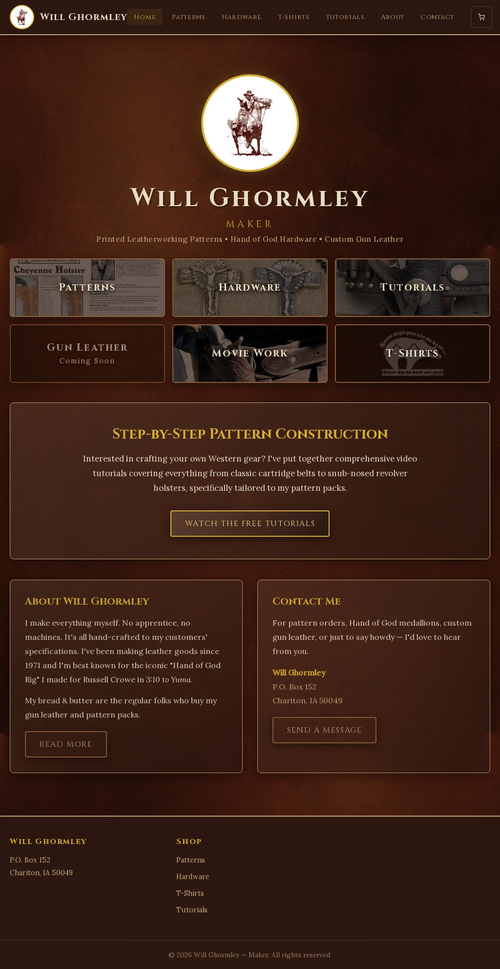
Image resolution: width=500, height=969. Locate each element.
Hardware (242, 17)
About (392, 17)
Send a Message (324, 738)
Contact (437, 17)
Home (145, 17)
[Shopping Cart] (481, 17)
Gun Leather (87, 353)
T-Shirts (293, 17)
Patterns (188, 17)
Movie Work (250, 353)
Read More (66, 752)
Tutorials (345, 17)
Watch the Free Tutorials (250, 523)
